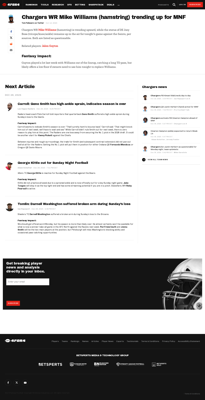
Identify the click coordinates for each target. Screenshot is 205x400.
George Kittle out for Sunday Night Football (53, 163)
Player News (107, 341)
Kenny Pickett (45, 135)
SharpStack (96, 5)
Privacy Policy (168, 341)
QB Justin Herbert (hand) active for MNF (174, 107)
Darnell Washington (40, 214)
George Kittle (34, 173)
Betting (80, 5)
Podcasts (163, 5)
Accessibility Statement (189, 341)
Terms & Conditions (150, 341)
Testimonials (132, 341)
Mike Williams (47, 29)
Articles (95, 341)
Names (85, 341)
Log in (182, 5)
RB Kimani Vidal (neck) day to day (171, 95)
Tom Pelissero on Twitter (33, 23)
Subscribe (195, 5)
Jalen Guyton (50, 46)
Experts (120, 341)
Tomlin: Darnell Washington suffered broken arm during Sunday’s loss (74, 204)
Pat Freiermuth (108, 227)
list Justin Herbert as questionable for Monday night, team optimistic (174, 148)
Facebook (8, 382)
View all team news (158, 160)
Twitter (16, 382)
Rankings (31, 5)
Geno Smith (88, 114)
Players (55, 341)
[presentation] (28, 293)
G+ (25, 382)
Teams (65, 341)
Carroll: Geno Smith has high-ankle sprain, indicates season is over (72, 104)
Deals (110, 5)
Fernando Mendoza (120, 144)
